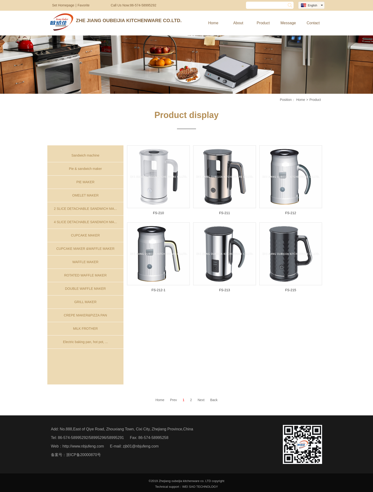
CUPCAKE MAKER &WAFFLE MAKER (85, 249)
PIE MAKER (85, 182)
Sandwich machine (85, 155)
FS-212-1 (158, 290)
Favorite (84, 5)
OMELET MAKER (85, 195)
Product (263, 23)
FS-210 (158, 213)
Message (288, 23)
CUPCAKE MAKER (85, 235)
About (238, 23)
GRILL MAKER (85, 302)
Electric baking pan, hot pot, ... (85, 342)
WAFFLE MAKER (85, 262)
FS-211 (224, 213)
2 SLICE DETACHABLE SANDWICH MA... (85, 209)
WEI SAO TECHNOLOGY (200, 486)
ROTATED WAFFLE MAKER (85, 275)
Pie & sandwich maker (85, 169)
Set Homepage (63, 5)
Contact (313, 23)
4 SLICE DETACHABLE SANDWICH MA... (85, 222)
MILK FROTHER (85, 328)
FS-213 (224, 290)
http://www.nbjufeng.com (83, 446)
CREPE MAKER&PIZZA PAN (85, 315)
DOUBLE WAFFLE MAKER (85, 288)
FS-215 (290, 290)
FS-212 (290, 213)
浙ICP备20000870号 (83, 455)
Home (213, 23)
